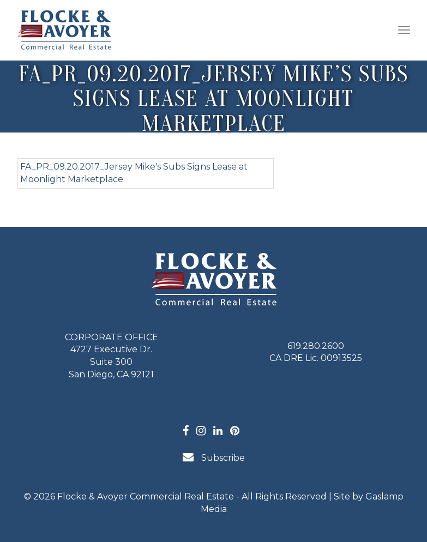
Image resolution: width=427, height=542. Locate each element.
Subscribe (214, 457)
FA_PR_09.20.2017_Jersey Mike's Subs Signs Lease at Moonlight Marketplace (134, 172)
